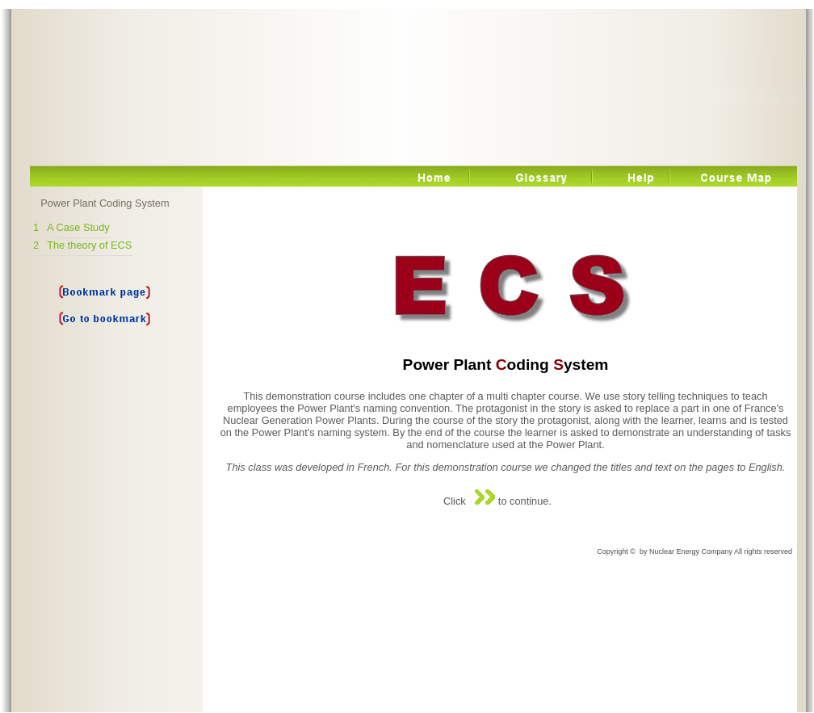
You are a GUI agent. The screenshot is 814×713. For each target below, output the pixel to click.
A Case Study (78, 227)
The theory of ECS (89, 245)
